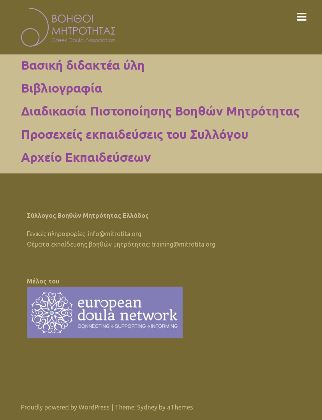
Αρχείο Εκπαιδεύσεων (86, 157)
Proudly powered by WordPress (65, 407)
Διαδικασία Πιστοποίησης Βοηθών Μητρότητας (160, 111)
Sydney (147, 407)
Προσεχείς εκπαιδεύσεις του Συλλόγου (134, 134)
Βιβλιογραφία (61, 88)
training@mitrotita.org (183, 244)
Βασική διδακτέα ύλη (83, 65)
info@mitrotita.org (114, 233)
